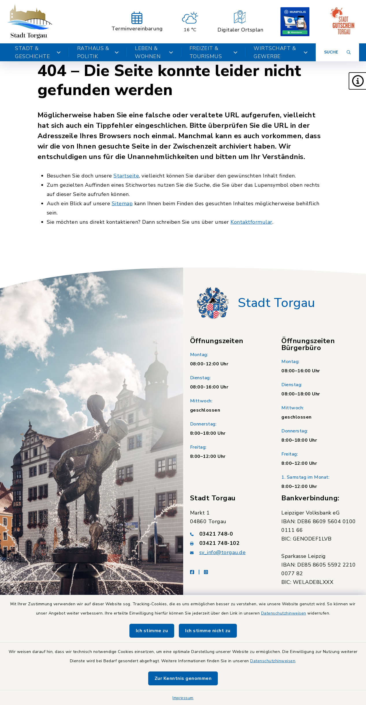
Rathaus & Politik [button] (98, 52)
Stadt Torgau (276, 303)
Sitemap (122, 203)
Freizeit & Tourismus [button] (213, 52)
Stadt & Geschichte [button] (38, 52)
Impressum (183, 698)
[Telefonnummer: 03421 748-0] (229, 533)
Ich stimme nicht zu (208, 631)
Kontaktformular (251, 222)
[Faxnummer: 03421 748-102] (229, 543)
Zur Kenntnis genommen (183, 678)
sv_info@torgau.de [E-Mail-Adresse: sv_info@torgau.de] (222, 552)
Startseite (126, 175)
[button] (357, 81)
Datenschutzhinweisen (283, 613)
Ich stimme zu (152, 631)
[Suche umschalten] (337, 52)
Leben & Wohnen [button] (154, 52)
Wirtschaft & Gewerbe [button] (281, 52)
